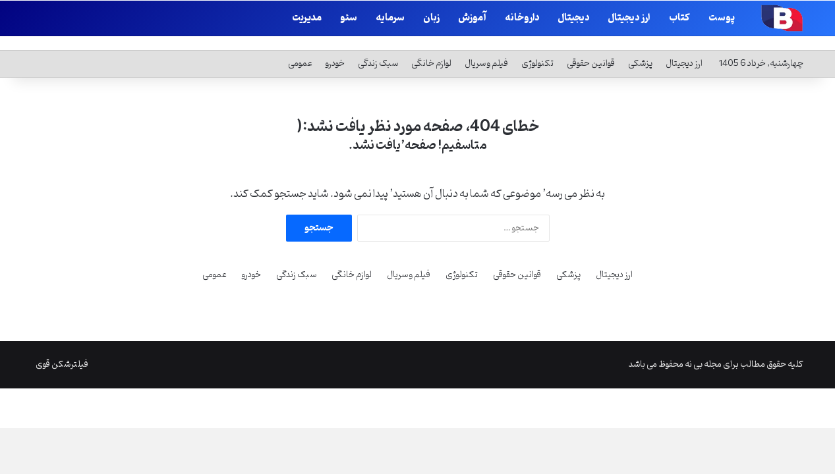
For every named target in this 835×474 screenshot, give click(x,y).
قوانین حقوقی (591, 48)
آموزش (472, 18)
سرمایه (390, 18)
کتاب (679, 18)
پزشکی (640, 48)
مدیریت (307, 18)
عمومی (300, 48)
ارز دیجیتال (629, 18)
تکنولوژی (537, 48)
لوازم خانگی (431, 48)
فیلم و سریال (486, 48)
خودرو (335, 48)
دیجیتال (573, 18)
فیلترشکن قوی (62, 349)
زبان (431, 18)
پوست (721, 18)
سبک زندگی (378, 48)
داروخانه (522, 18)
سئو (348, 18)
